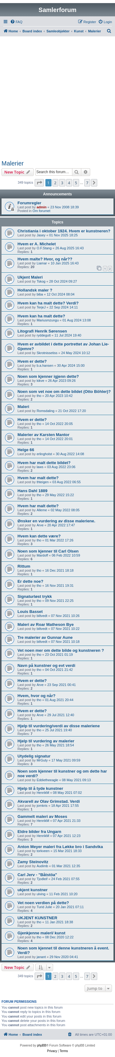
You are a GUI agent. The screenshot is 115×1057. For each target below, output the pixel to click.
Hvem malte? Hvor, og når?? (44, 259)
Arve (40, 525)
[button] (39, 182)
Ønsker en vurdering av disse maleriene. (56, 521)
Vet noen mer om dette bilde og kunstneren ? (60, 650)
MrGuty (42, 760)
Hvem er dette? (32, 361)
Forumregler (29, 203)
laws (39, 467)
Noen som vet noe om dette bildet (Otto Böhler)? (64, 391)
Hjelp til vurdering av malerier (45, 741)
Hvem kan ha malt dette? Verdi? (48, 303)
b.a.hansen (44, 365)
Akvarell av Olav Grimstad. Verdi (48, 801)
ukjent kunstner (32, 890)
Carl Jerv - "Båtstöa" (37, 874)
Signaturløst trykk (34, 596)
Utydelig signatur (34, 756)
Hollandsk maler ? (34, 290)
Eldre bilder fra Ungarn (39, 831)
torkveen (42, 851)
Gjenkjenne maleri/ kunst (41, 933)
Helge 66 (25, 449)
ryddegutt (43, 335)
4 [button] (69, 183)
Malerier (13, 163)
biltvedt (41, 616)
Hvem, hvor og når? (36, 695)
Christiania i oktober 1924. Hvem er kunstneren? (63, 231)
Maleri (23, 406)
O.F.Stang (44, 248)
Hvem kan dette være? (39, 536)
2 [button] (55, 183)
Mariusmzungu (47, 320)
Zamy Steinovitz (32, 861)
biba (39, 294)
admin (41, 207)
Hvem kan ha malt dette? (41, 316)
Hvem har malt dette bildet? (44, 462)
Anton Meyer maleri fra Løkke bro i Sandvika (60, 846)
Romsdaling (45, 411)
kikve (40, 380)
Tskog (40, 281)
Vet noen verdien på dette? (43, 902)
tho (38, 396)
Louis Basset (30, 611)
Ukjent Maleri (30, 277)
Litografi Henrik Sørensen (42, 331)
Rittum (23, 566)
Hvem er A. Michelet (36, 244)
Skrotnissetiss (46, 353)
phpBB (41, 1045)
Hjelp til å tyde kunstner (40, 788)
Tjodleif (41, 879)
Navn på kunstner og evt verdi (46, 665)
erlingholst (44, 454)
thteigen (42, 482)
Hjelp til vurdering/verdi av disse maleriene (58, 726)
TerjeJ (40, 307)
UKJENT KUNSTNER (37, 918)
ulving (40, 894)
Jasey (40, 235)
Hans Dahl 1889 (32, 490)
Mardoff (42, 555)
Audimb (42, 866)
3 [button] (62, 183)
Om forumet (41, 211)
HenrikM (42, 792)
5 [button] (76, 183)
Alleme (41, 510)
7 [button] (87, 183)
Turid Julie (44, 907)
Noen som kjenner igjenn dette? (48, 376)
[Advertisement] (57, 99)
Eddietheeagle (47, 780)
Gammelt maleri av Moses (42, 816)
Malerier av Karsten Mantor (43, 434)
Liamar (41, 263)
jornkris (41, 805)
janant (41, 957)
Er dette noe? (30, 581)
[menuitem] (16, 22)
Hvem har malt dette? (38, 477)
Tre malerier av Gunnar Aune (45, 637)
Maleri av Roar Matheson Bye (45, 624)
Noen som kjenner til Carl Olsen (48, 551)
